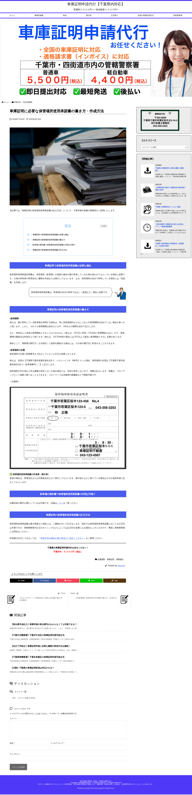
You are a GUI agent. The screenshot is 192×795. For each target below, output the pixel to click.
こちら (60, 504)
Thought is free (109, 789)
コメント (13, 719)
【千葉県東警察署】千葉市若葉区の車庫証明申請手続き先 (37, 658)
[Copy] (114, 581)
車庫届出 (119, 560)
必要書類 (29, 102)
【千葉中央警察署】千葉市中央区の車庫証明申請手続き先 (37, 636)
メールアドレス (57, 744)
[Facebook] (44, 581)
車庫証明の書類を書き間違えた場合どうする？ (62, 539)
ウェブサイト (15, 755)
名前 (12, 744)
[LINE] (91, 581)
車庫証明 (17, 102)
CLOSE (103, 226)
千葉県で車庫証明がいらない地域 (167, 207)
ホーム (6, 102)
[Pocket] (67, 581)
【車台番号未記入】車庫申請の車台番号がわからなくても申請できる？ (44, 625)
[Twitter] (21, 581)
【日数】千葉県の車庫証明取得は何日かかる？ (32, 669)
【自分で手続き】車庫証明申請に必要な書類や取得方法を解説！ (41, 647)
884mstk (121, 566)
